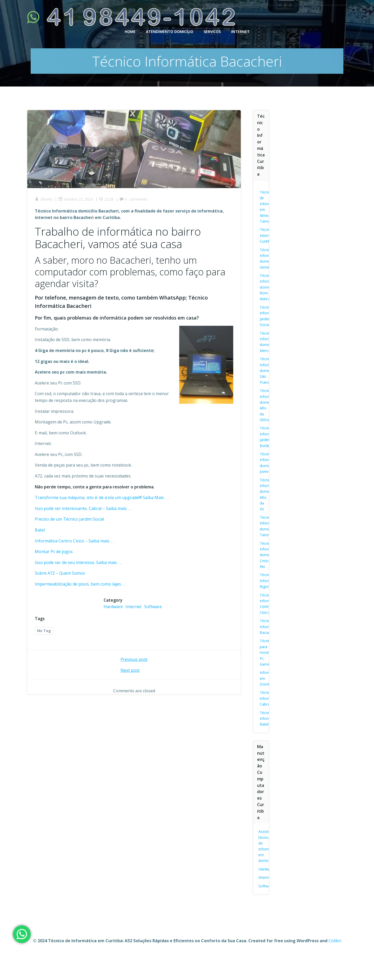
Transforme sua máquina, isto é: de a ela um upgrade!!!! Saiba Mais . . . (102, 498)
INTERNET (240, 31)
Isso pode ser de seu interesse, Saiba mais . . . (79, 563)
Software (153, 607)
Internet (133, 607)
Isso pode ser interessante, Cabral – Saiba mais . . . (83, 509)
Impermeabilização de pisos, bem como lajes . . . (81, 584)
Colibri (335, 941)
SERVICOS (212, 31)
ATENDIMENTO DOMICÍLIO (169, 31)
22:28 (106, 199)
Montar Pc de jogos (54, 552)
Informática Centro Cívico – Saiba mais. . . (74, 541)
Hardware (113, 607)
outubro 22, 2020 (76, 199)
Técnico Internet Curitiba (266, 235)
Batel (40, 530)
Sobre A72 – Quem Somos (60, 573)
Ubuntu (44, 199)
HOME (130, 31)
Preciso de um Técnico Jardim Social (69, 519)
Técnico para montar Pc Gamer (266, 652)
